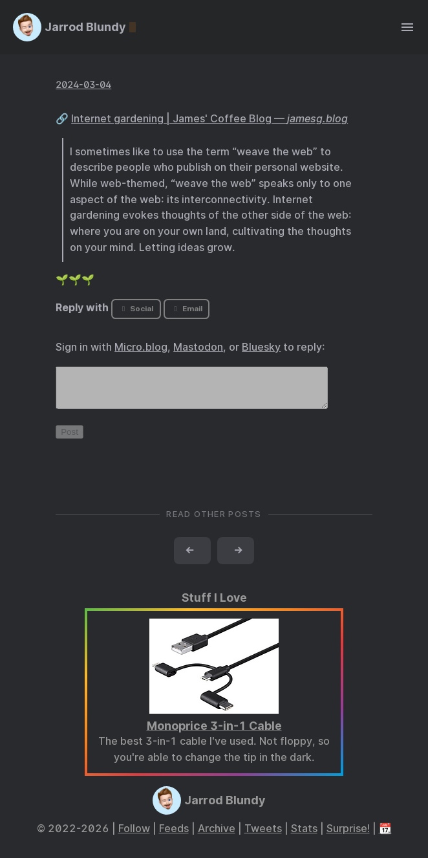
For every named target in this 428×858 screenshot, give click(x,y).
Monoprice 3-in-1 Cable (214, 733)
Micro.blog (140, 347)
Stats (304, 836)
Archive (216, 836)
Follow (134, 836)
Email (186, 308)
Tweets (263, 836)
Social (136, 308)
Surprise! (348, 836)
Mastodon (198, 347)
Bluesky (261, 347)
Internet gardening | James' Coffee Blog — (209, 119)
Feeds (174, 836)
